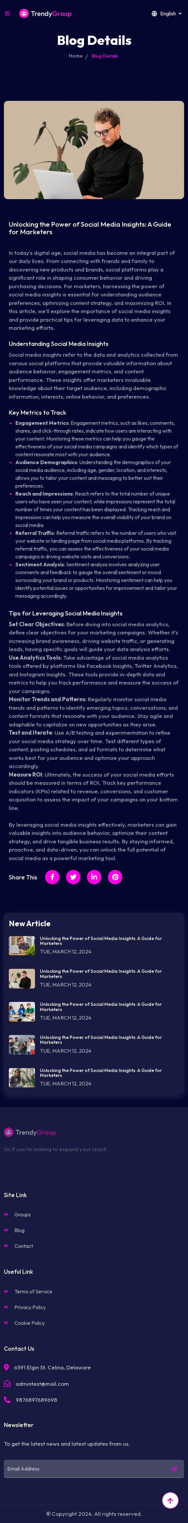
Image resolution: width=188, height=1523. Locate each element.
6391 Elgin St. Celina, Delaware (52, 1367)
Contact (18, 1246)
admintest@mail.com (42, 1383)
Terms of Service (28, 1291)
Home (76, 56)
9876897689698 (36, 1399)
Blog (14, 1230)
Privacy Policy (25, 1307)
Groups (17, 1214)
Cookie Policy (24, 1323)
